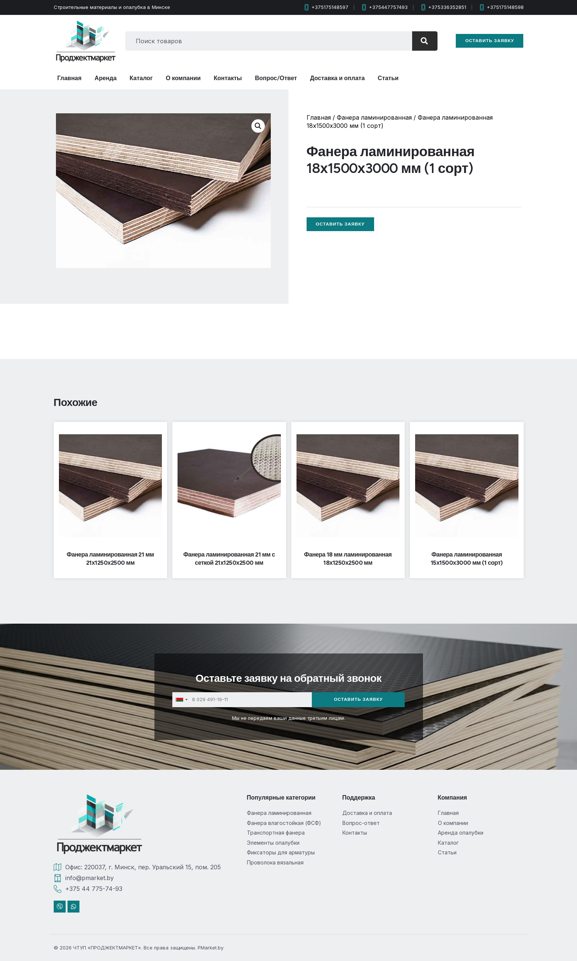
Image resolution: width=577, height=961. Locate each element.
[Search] (422, 41)
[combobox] (265, 41)
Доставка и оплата (337, 78)
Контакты (228, 78)
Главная (69, 78)
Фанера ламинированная (374, 117)
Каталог (141, 78)
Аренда (106, 78)
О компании (183, 78)
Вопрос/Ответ (276, 78)
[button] (258, 126)
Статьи (388, 78)
